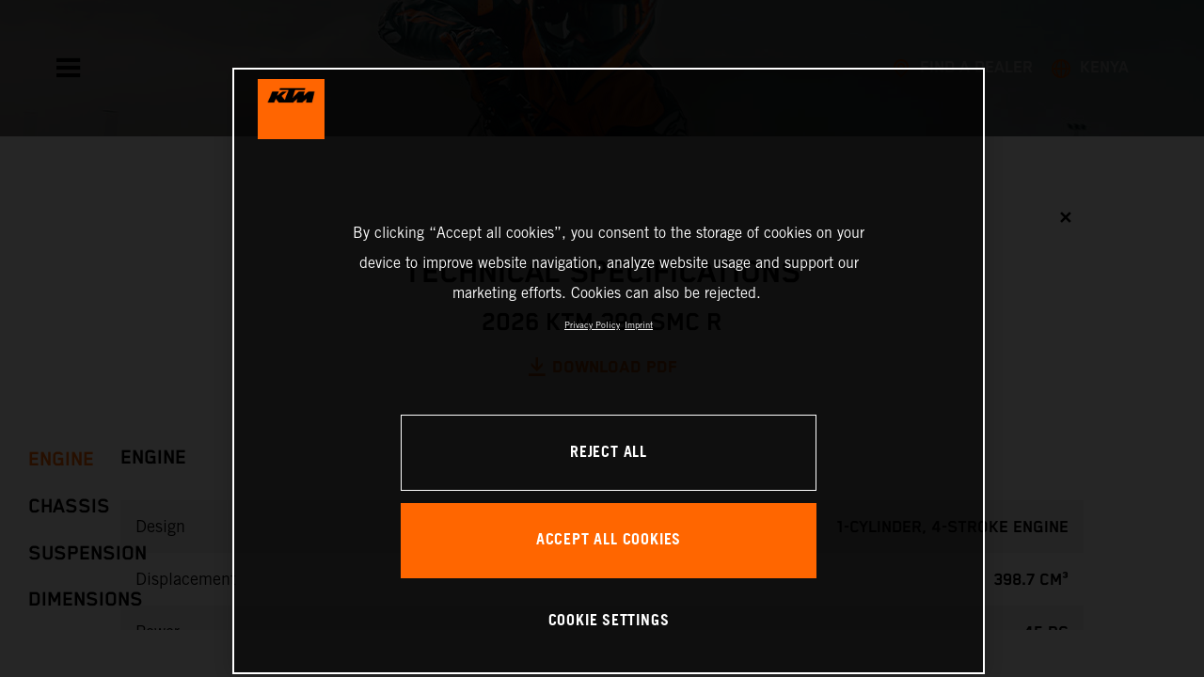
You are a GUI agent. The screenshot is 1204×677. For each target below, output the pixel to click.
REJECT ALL (608, 452)
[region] (608, 371)
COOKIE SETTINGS (609, 621)
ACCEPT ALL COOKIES (608, 540)
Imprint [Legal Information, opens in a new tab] (639, 325)
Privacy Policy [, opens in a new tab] (592, 325)
